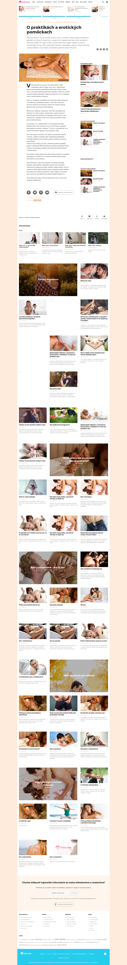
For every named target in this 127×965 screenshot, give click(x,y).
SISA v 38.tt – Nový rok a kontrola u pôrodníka (75, 246)
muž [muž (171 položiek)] (25, 942)
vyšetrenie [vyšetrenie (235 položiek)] (45, 945)
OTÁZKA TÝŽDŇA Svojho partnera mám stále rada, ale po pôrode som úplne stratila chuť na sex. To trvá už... (33, 541)
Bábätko (68, 2)
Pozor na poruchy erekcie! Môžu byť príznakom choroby (63, 714)
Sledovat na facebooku (63, 904)
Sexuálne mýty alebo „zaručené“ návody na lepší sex (62, 498)
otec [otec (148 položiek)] (35, 942)
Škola (91, 928)
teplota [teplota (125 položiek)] (39, 945)
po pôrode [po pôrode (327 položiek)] (53, 942)
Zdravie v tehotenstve (26, 926)
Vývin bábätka (71, 919)
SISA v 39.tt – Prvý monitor (50, 245)
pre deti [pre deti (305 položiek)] (60, 942)
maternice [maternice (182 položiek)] (88, 939)
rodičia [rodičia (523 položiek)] (77, 942)
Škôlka (92, 926)
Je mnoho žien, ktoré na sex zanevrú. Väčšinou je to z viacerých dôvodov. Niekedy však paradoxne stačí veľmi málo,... (94, 647)
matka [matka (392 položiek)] (99, 939)
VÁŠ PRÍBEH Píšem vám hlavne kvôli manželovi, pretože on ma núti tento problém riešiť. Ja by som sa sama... (94, 719)
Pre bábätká (70, 926)
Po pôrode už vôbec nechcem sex (93, 713)
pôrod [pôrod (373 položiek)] (65, 942)
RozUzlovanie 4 (23, 825)
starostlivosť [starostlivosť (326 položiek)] (91, 942)
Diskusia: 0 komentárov (63, 192)
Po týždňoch (22, 16)
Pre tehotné (24, 928)
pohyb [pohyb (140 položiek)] (47, 942)
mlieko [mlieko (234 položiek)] (21, 942)
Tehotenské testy (25, 919)
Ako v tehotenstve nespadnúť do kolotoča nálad (81, 8)
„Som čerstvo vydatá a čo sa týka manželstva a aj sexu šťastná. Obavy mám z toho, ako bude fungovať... (93, 361)
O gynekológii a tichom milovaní (48, 783)
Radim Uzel (41, 197)
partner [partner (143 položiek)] (40, 942)
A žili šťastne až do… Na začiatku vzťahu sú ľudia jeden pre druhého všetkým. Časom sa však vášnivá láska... (32, 503)
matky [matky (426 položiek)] (104, 939)
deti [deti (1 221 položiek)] (57, 939)
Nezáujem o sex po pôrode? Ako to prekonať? (79, 459)
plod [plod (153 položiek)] (44, 942)
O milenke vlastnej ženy (89, 785)
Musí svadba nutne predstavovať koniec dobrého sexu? (92, 354)
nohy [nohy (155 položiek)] (28, 942)
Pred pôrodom (48, 917)
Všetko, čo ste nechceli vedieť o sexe (32, 425)
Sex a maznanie (48, 22)
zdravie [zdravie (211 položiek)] (55, 945)
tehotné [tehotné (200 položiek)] (36, 945)
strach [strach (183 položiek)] (97, 942)
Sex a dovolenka (25, 857)
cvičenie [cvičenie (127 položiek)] (52, 939)
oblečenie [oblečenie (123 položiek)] (32, 942)
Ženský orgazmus (99, 123)
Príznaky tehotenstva (26, 917)
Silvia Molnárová (23, 249)
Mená (33, 2)
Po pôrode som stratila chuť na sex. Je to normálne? (33, 534)
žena (35, 200)
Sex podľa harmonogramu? (60, 425)
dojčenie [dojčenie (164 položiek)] (68, 939)
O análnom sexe (25, 821)
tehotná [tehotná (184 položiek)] (31, 945)
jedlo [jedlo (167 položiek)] (76, 939)
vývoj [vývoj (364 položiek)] (51, 945)
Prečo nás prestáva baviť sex (29, 605)
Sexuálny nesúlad (56, 605)
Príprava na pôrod (30, 10)
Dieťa (73, 2)
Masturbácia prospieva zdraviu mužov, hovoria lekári (92, 534)
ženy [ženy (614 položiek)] (64, 945)
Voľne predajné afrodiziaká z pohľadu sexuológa (91, 822)
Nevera (83, 605)
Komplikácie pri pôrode (50, 921)
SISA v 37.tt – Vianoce (94, 245)
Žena (77, 2)
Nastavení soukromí (63, 958)
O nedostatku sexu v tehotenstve (31, 677)
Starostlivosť (93, 921)
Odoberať (74, 893)
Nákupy (90, 2)
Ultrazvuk (23, 924)
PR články (101, 11)
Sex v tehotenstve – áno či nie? (48, 567)
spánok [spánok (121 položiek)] (84, 942)
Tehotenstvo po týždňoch (27, 921)
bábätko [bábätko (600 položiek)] (38, 939)
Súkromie (91, 954)
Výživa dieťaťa (93, 924)
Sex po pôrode (55, 641)
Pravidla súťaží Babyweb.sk (79, 954)
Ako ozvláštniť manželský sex (91, 569)
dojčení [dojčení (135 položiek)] (72, 939)
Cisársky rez (47, 924)
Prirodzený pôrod (48, 919)
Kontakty (42, 954)
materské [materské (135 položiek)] (94, 939)
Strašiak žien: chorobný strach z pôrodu (32, 7)
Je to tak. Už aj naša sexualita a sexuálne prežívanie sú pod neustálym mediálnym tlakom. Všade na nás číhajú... (63, 505)
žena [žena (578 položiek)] (60, 945)
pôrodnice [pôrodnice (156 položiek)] (70, 942)
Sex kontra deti (55, 389)
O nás (48, 954)
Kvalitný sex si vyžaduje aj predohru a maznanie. (62, 861)
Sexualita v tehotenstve (89, 749)
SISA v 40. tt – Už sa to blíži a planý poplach (27, 246)
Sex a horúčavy (86, 497)
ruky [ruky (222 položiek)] (81, 942)
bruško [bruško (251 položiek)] (32, 939)
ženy (39, 200)
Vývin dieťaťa (93, 917)
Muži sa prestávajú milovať (79, 675)
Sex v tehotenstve (25, 641)
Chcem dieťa (40, 2)
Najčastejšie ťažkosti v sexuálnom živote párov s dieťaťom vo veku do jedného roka (62, 355)
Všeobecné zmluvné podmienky (61, 954)
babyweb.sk (30, 22)
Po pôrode (61, 2)
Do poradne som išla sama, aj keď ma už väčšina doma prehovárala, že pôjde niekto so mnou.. (52, 251)
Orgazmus (48, 281)
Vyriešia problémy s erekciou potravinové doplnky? (99, 142)
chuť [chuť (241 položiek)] (49, 939)
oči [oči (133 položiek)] (37, 942)
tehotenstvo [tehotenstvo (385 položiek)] (23, 945)
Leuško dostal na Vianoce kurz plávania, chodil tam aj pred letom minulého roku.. (28, 253)
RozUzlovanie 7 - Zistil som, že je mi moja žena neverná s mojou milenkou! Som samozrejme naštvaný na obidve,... (93, 791)
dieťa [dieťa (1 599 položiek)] (62, 939)
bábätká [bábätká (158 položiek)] (45, 939)
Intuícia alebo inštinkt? (56, 7)
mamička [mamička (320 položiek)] (81, 939)
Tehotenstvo (48, 2)
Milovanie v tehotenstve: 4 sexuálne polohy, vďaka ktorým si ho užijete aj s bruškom (94, 319)
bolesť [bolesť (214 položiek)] (24, 939)
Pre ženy (52, 8)
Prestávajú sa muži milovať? (29, 749)
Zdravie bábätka (71, 921)
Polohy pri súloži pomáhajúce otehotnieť (30, 714)
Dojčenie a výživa (71, 924)
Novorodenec (104, 16)
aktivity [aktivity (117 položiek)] (20, 939)
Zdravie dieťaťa (94, 919)
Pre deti (92, 930)
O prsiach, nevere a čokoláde (60, 821)
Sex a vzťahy (83, 2)
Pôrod (55, 2)
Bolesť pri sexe (98, 131)
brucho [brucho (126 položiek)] (28, 939)
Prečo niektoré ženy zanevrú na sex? (94, 641)
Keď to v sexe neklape (27, 497)
